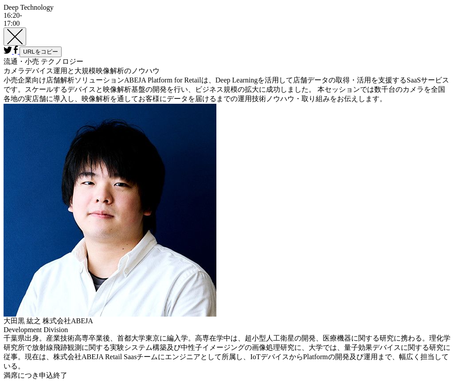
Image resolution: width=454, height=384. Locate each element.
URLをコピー (40, 51)
